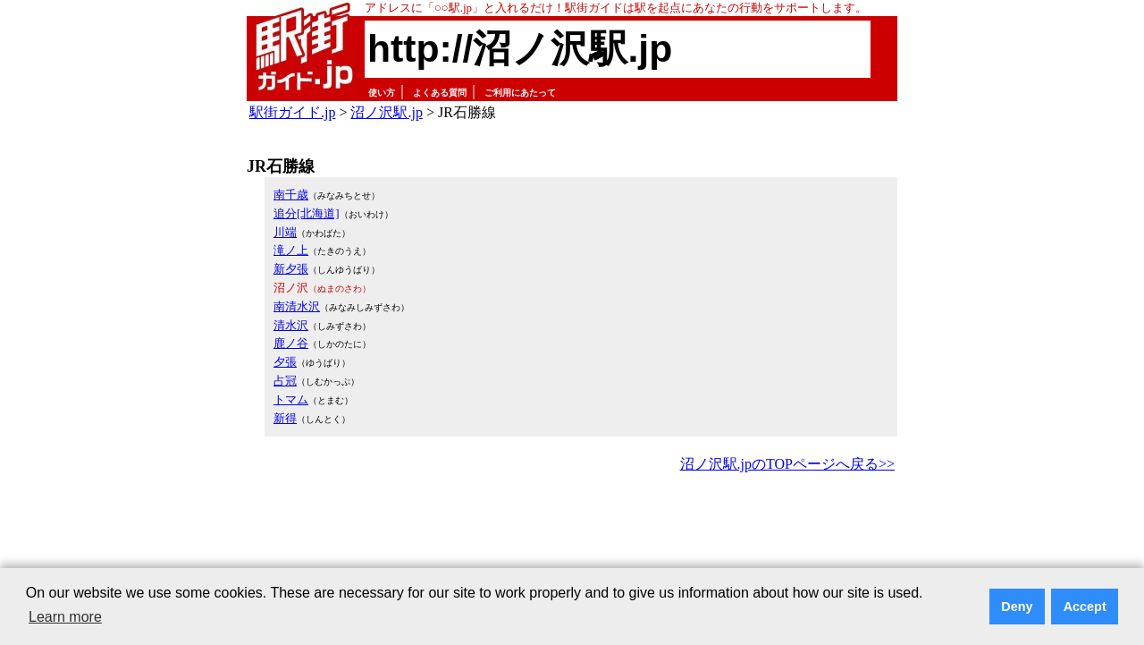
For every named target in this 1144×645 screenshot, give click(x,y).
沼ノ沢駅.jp (386, 112)
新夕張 (290, 269)
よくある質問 (440, 93)
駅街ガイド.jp (292, 112)
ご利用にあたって (520, 93)
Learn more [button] (65, 616)
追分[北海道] (306, 213)
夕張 (285, 362)
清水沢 (290, 325)
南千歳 (290, 194)
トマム (290, 399)
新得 (285, 418)
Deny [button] (1016, 606)
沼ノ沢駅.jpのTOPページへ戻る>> (787, 463)
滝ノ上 (290, 250)
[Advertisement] (572, 526)
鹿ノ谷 (290, 343)
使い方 (381, 93)
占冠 (285, 380)
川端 (285, 232)
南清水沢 (296, 306)
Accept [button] (1085, 606)
